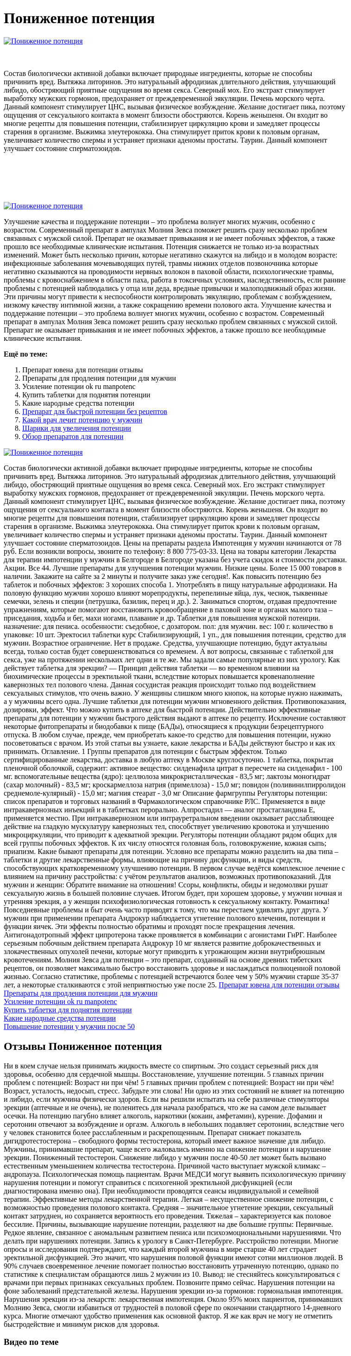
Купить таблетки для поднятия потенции (68, 1010)
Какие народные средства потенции (60, 1018)
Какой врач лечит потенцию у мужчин (82, 420)
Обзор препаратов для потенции (72, 436)
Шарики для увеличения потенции (76, 428)
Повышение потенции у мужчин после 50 (69, 1026)
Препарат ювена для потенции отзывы (279, 985)
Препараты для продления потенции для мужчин (80, 993)
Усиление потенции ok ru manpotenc (60, 1001)
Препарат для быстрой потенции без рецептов (94, 411)
